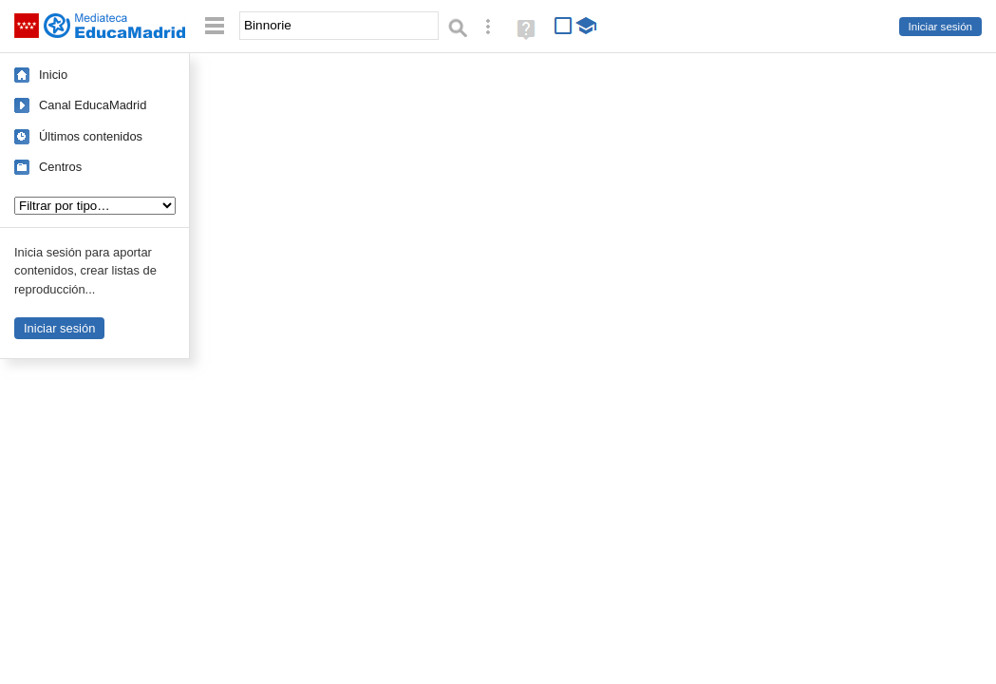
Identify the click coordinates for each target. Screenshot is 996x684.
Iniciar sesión (940, 26)
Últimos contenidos (90, 136)
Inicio (53, 74)
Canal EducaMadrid (92, 105)
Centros (60, 167)
